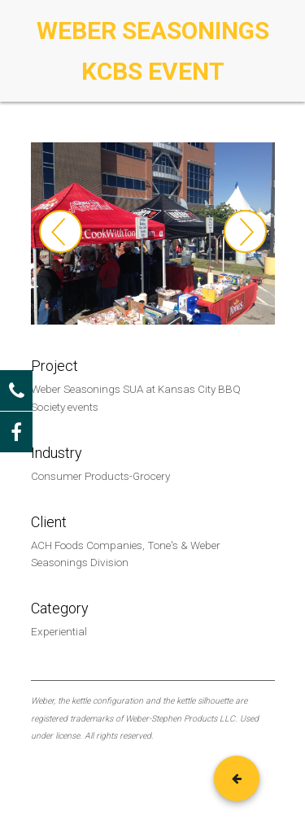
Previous (60, 231)
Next (245, 231)
